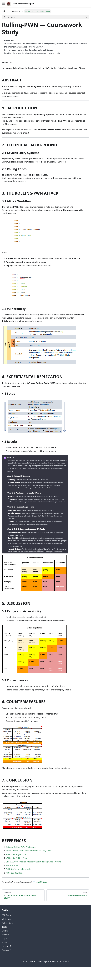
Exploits (5, 934)
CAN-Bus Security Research (18, 869)
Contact (6, 950)
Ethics (4, 942)
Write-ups (6, 919)
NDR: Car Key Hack (14, 873)
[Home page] (4, 11)
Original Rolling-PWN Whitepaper (21, 847)
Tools (4, 927)
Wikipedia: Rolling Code (16, 858)
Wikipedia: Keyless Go (16, 854)
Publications (7, 923)
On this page (9, 17)
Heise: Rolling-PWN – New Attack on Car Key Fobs (28, 850)
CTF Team (6, 915)
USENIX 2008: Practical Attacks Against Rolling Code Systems (33, 861)
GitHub (6, 946)
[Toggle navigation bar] (4, 3)
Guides (5, 930)
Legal (4, 938)
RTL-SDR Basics (13, 865)
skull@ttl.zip (41, 882)
